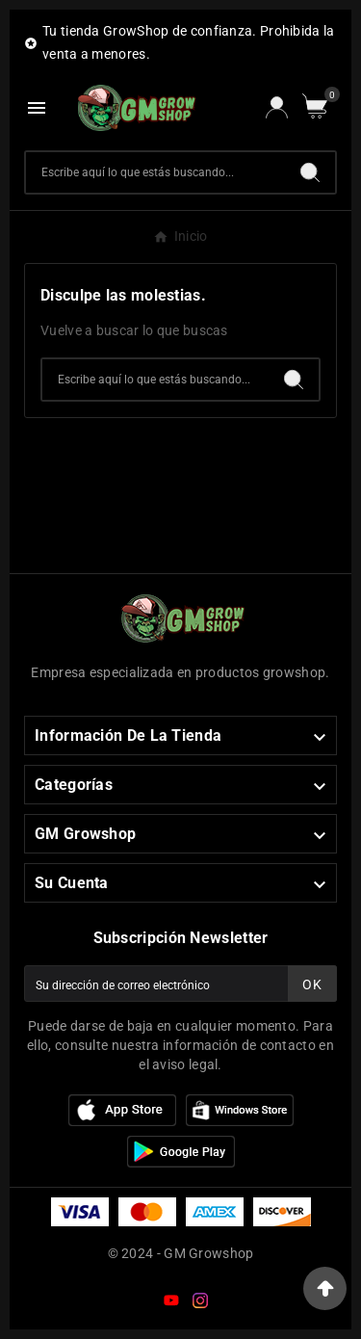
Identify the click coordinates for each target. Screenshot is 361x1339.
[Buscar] (155, 172)
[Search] (310, 172)
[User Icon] (277, 107)
